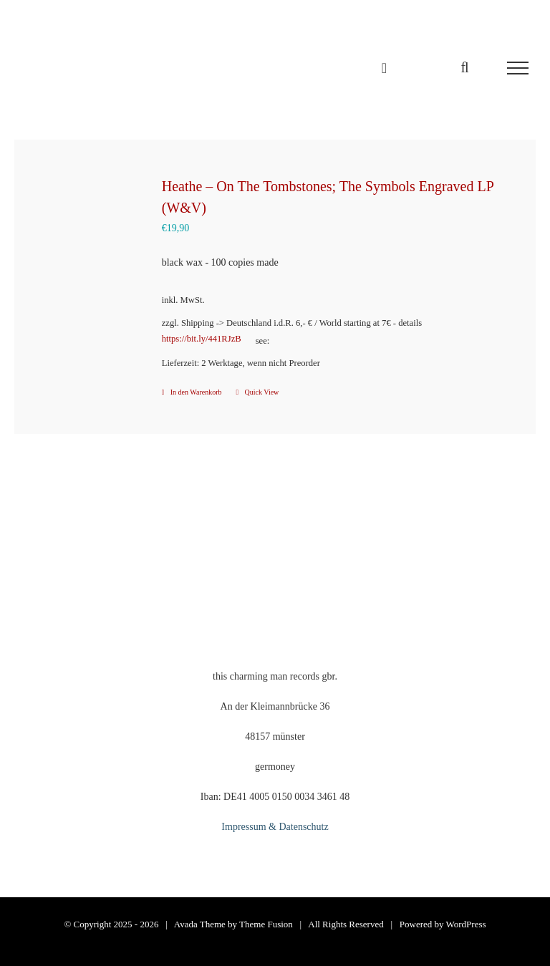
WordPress (466, 924)
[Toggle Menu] (517, 68)
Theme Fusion (266, 924)
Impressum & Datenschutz (274, 826)
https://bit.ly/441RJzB (201, 339)
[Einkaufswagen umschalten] (384, 68)
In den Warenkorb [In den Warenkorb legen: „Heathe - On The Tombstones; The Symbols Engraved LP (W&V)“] (196, 392)
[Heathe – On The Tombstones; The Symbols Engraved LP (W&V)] (85, 233)
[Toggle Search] (464, 67)
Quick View (262, 392)
